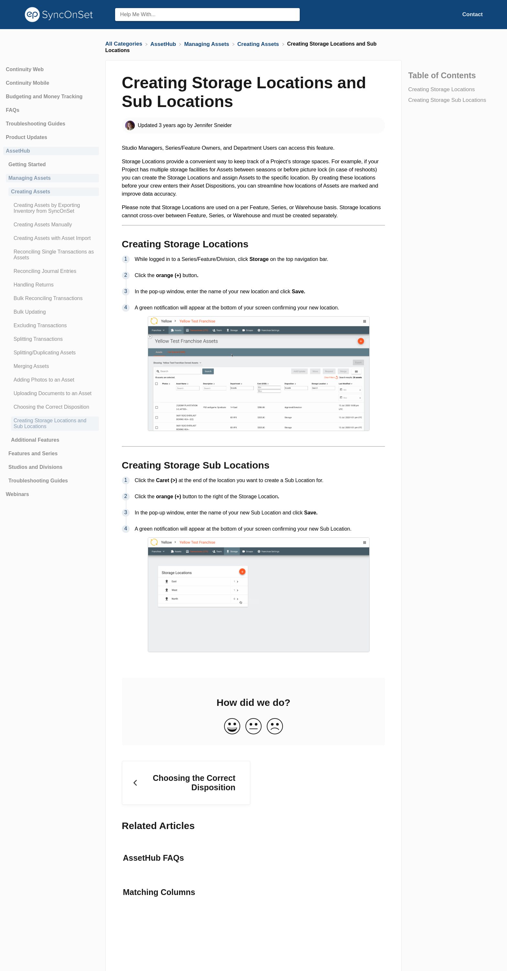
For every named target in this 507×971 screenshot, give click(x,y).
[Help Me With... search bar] (207, 14)
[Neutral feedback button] (253, 727)
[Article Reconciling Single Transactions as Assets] (51, 255)
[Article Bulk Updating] (51, 312)
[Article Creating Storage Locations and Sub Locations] (51, 423)
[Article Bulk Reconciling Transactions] (51, 298)
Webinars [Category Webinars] (17, 494)
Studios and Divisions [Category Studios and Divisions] (35, 467)
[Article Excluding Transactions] (51, 325)
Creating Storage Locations (441, 89)
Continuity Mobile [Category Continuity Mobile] (27, 83)
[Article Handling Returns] (51, 285)
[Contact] (472, 14)
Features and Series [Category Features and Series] (33, 453)
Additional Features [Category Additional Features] (35, 440)
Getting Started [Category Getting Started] (27, 164)
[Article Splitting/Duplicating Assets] (51, 353)
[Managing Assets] (207, 44)
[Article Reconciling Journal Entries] (51, 271)
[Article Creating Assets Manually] (51, 225)
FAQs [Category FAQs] (12, 110)
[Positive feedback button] (232, 727)
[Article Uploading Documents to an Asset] (51, 393)
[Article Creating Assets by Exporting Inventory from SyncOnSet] (51, 208)
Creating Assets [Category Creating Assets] (30, 191)
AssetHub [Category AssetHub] (18, 151)
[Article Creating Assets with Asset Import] (51, 238)
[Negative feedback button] (275, 727)
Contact (472, 14)
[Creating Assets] (259, 44)
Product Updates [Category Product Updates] (26, 137)
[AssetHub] (164, 44)
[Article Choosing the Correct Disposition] (51, 407)
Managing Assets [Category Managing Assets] (29, 178)
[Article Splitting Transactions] (51, 339)
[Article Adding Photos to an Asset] (51, 380)
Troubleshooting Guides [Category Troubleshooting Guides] (35, 123)
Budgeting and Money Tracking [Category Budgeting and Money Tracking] (44, 96)
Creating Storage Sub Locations (448, 100)
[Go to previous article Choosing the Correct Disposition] (186, 783)
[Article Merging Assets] (51, 366)
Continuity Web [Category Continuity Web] (25, 69)
